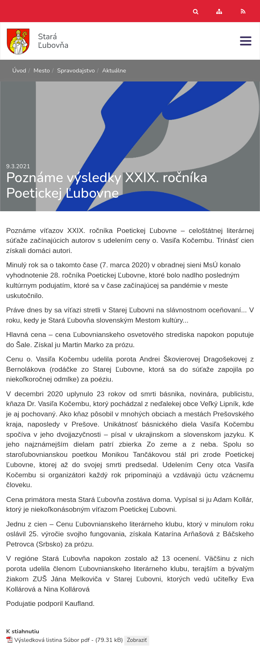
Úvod (19, 70)
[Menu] (245, 40)
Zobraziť (136, 640)
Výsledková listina (38, 640)
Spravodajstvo (76, 70)
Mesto (42, 70)
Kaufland (78, 603)
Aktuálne (114, 70)
